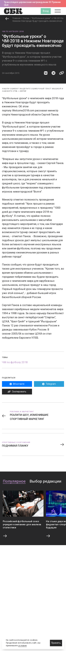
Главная (16, 18)
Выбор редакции (45, 481)
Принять (56, 643)
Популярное (14, 481)
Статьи (26, 18)
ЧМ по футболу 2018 (13, 31)
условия (22, 645)
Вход (46, 11)
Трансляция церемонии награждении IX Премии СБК (32, 3)
